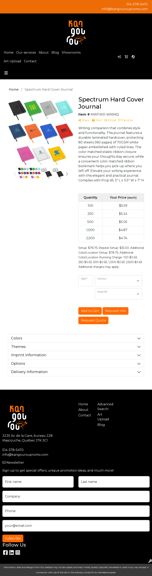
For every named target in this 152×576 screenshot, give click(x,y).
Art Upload (12, 61)
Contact (30, 61)
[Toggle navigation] (6, 73)
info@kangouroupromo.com (125, 9)
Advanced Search (104, 406)
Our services (26, 52)
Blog (55, 52)
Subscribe (13, 538)
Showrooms (71, 52)
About (44, 52)
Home (8, 52)
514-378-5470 (137, 4)
